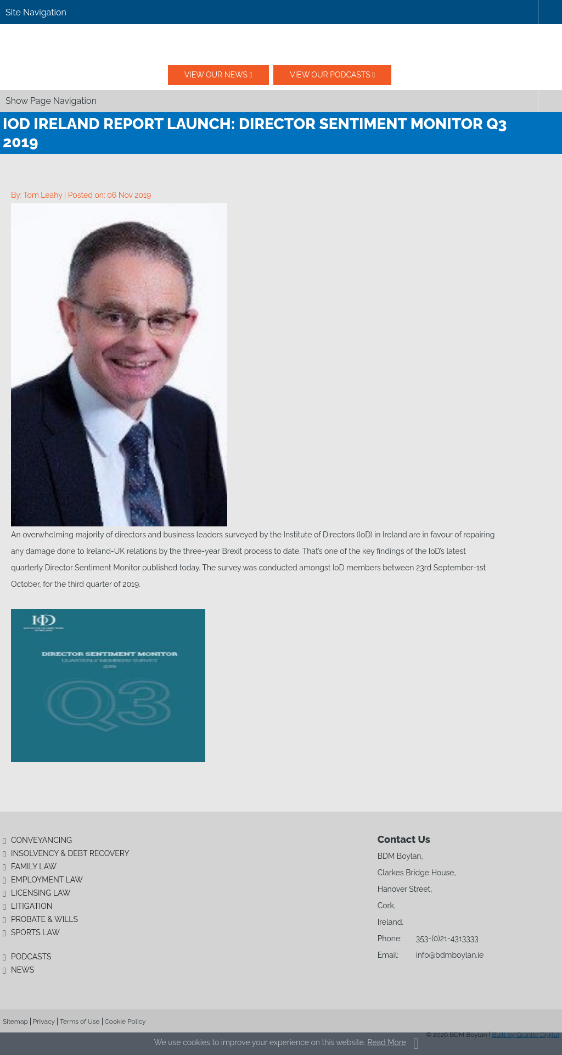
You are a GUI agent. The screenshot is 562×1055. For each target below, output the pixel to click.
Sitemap (15, 1021)
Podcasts (31, 956)
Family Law (34, 866)
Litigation (32, 906)
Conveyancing (41, 840)
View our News (216, 74)
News (22, 969)
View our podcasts (330, 74)
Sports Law (35, 932)
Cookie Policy (125, 1021)
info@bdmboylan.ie (450, 955)
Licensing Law (40, 893)
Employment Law (47, 879)
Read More (386, 1042)
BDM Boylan (281, 44)
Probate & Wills (44, 919)
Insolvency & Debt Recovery (70, 853)
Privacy (44, 1021)
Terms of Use (80, 1021)
